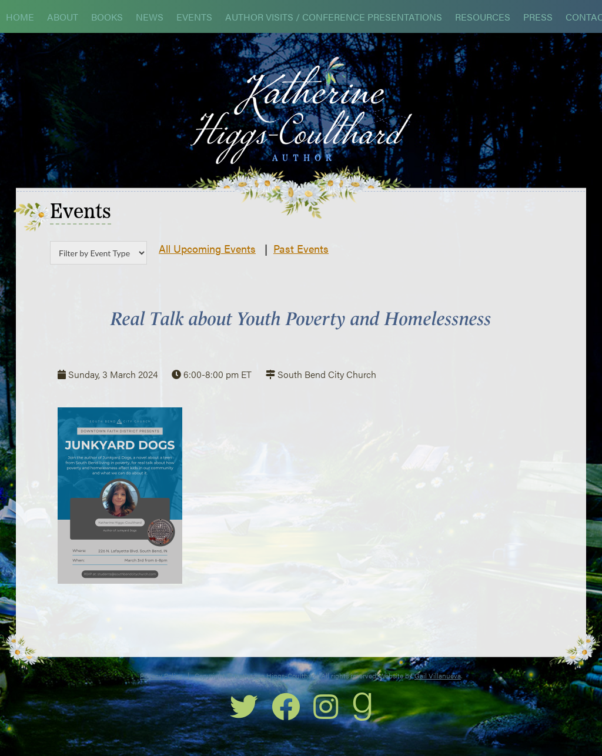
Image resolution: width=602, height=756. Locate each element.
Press (538, 17)
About (62, 17)
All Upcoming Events (207, 248)
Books (107, 17)
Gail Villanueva (437, 675)
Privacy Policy (161, 675)
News (149, 17)
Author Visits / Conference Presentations (333, 17)
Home (20, 17)
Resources (482, 17)
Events (194, 17)
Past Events (301, 248)
